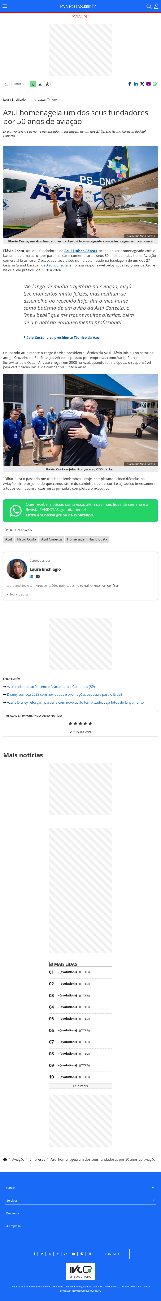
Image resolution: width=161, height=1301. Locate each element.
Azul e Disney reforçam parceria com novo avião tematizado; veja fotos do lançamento (73, 702)
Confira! (112, 586)
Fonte (19, 84)
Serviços (12, 1200)
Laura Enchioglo (14, 99)
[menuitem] (80, 1186)
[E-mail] (38, 576)
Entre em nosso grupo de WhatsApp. (60, 514)
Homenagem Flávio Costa (87, 539)
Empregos (13, 1213)
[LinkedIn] (31, 576)
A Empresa (13, 1226)
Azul (8, 539)
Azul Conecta (57, 265)
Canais (11, 1188)
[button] (129, 84)
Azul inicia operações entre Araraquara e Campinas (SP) (49, 686)
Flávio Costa (26, 539)
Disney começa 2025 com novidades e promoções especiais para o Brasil (62, 694)
